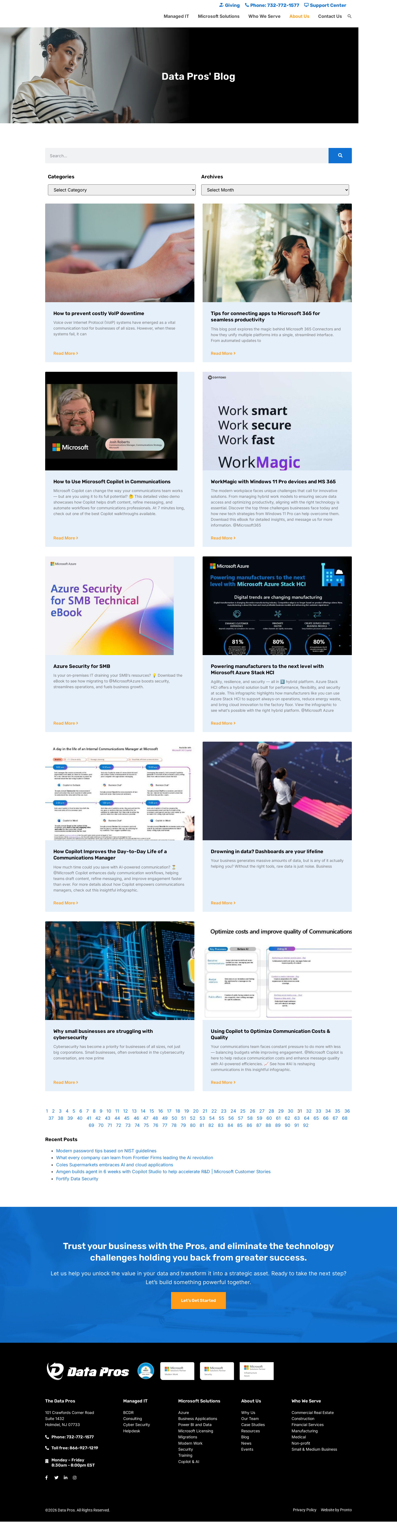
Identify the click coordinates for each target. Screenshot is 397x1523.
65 (316, 1119)
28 (271, 1112)
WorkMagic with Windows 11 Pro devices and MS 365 (273, 482)
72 (118, 1126)
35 (337, 1112)
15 (151, 1112)
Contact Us (330, 16)
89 (278, 1126)
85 (240, 1126)
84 (230, 1126)
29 (281, 1112)
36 (347, 1112)
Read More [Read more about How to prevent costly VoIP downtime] (64, 353)
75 (146, 1126)
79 (183, 1126)
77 (164, 1126)
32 (309, 1112)
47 (145, 1119)
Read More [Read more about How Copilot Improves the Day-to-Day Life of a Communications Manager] (64, 904)
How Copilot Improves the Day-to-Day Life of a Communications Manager (110, 855)
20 (195, 1112)
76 (155, 1126)
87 (258, 1126)
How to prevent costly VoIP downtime (98, 313)
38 (60, 1119)
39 (70, 1119)
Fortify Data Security (77, 1180)
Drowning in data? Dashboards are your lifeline (267, 852)
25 (243, 1112)
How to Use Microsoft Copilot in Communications (112, 482)
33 (318, 1112)
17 (169, 1112)
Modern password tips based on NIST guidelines (106, 1152)
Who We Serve (264, 16)
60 (269, 1119)
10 (109, 1112)
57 (240, 1119)
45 (127, 1119)
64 (306, 1119)
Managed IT (176, 16)
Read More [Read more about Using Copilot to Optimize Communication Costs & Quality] (222, 1083)
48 (155, 1119)
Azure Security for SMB (81, 667)
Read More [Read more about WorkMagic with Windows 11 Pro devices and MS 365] (222, 538)
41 (89, 1119)
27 (261, 1112)
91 (296, 1126)
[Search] (340, 155)
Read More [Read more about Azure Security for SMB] (64, 724)
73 (128, 1126)
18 (178, 1112)
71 (110, 1126)
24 (233, 1112)
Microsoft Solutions (219, 16)
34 (328, 1112)
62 (287, 1119)
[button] (349, 16)
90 (287, 1126)
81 (202, 1126)
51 (183, 1119)
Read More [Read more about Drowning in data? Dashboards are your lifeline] (222, 904)
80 (192, 1126)
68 (344, 1119)
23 (223, 1112)
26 (252, 1112)
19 (186, 1112)
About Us (299, 16)
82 (211, 1126)
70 (100, 1126)
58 (250, 1119)
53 (202, 1119)
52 (192, 1119)
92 (306, 1126)
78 (174, 1126)
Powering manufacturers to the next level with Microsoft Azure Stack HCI (267, 670)
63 (297, 1119)
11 (117, 1112)
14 (143, 1112)
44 (117, 1119)
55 (221, 1119)
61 (278, 1119)
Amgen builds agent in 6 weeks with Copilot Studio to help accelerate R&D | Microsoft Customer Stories (163, 1173)
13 (134, 1112)
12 (125, 1112)
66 (326, 1119)
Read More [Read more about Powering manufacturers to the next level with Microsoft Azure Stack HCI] (222, 724)
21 (205, 1112)
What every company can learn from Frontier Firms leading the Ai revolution (134, 1159)
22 (214, 1112)
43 (107, 1119)
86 (249, 1126)
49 (165, 1119)
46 (136, 1119)
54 (212, 1119)
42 (98, 1119)
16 (160, 1112)
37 (51, 1119)
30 (290, 1112)
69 (91, 1126)
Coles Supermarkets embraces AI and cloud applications (114, 1166)
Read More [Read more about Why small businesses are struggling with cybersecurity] (64, 1083)
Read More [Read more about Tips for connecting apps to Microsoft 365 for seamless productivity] (222, 353)
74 (137, 1126)
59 (259, 1119)
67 (335, 1119)
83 (220, 1126)
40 (79, 1119)
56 (231, 1119)
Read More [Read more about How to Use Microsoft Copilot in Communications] (64, 538)
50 (174, 1119)
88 (268, 1126)
